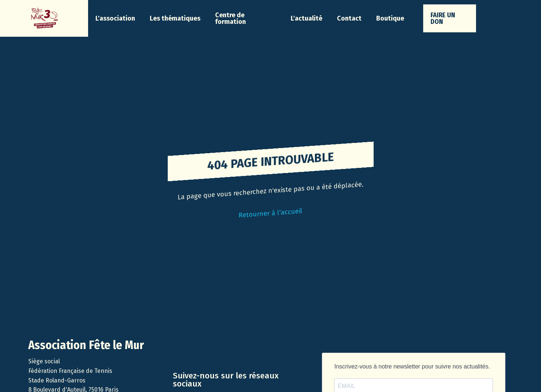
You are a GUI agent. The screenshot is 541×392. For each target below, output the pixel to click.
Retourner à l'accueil (270, 213)
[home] (44, 18)
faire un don (443, 18)
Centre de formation (230, 18)
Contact (349, 18)
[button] (115, 18)
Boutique (390, 18)
